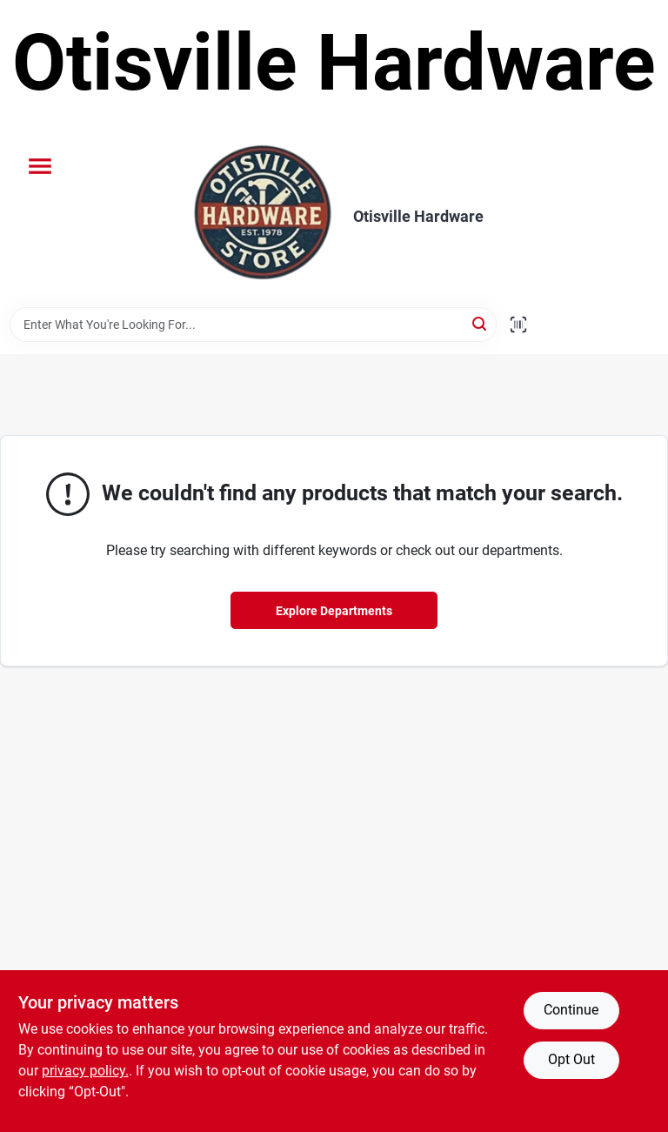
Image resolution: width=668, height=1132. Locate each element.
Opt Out (571, 1059)
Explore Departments (334, 611)
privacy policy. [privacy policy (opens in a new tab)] (85, 1070)
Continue (571, 1009)
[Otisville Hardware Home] (262, 216)
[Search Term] (253, 324)
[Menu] (40, 166)
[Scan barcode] (518, 324)
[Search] (480, 323)
